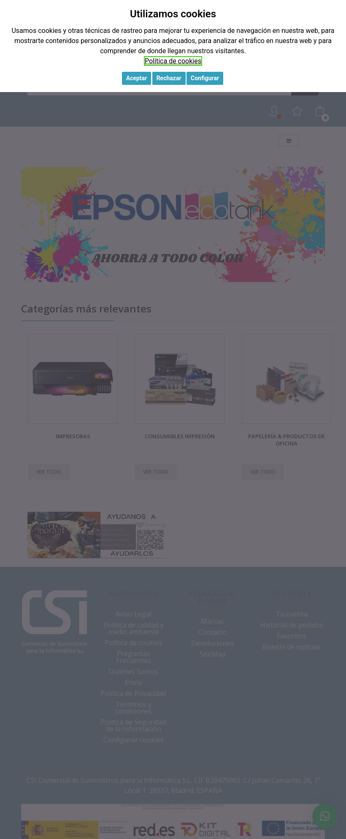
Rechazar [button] (169, 78)
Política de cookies (173, 61)
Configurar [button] (205, 78)
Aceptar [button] (136, 78)
